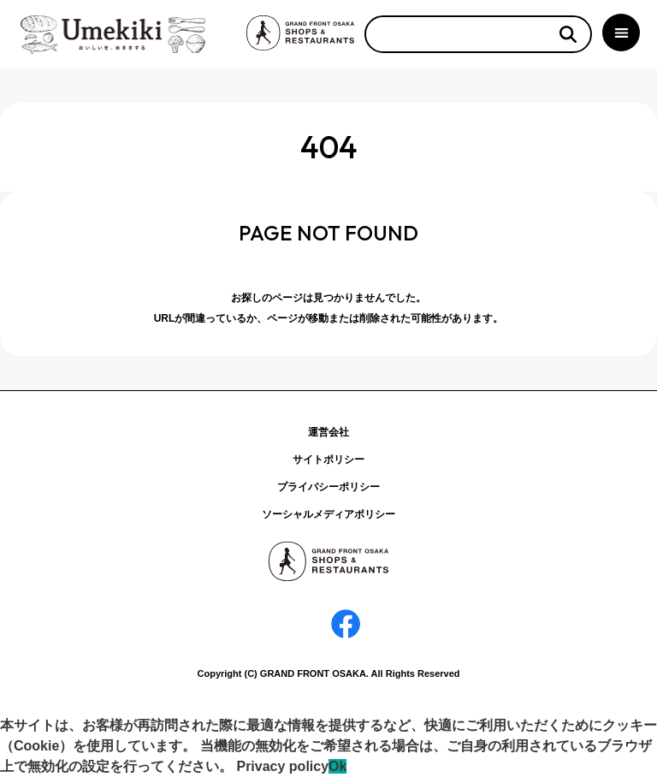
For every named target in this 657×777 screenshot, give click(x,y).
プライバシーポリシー (328, 487)
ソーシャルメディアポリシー (328, 514)
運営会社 (328, 432)
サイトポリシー (328, 460)
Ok (337, 766)
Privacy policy (282, 766)
